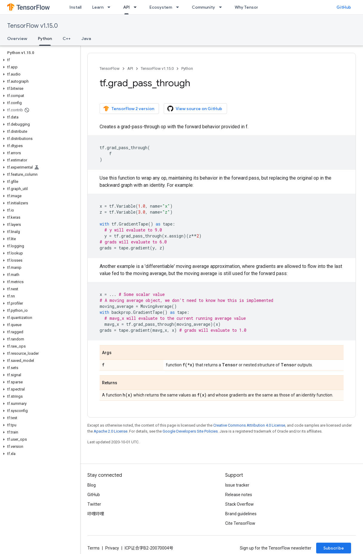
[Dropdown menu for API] (137, 7)
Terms (93, 548)
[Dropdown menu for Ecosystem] (179, 7)
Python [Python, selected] (45, 38)
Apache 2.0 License (110, 431)
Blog (91, 485)
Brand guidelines (241, 513)
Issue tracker (237, 485)
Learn (98, 7)
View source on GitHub (194, 109)
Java (86, 38)
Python (187, 68)
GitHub (343, 7)
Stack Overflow (239, 504)
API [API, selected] (126, 7)
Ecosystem (160, 7)
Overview (17, 38)
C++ (67, 38)
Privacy (112, 548)
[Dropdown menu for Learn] (111, 7)
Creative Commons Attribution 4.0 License (249, 425)
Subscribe (333, 548)
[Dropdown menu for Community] (222, 7)
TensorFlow (110, 68)
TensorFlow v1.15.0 (32, 26)
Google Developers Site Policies (190, 431)
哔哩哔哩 (95, 513)
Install (75, 7)
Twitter (94, 504)
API (130, 68)
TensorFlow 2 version (128, 109)
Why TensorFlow (251, 7)
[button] (39, 60)
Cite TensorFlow (240, 523)
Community (203, 7)
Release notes (238, 494)
